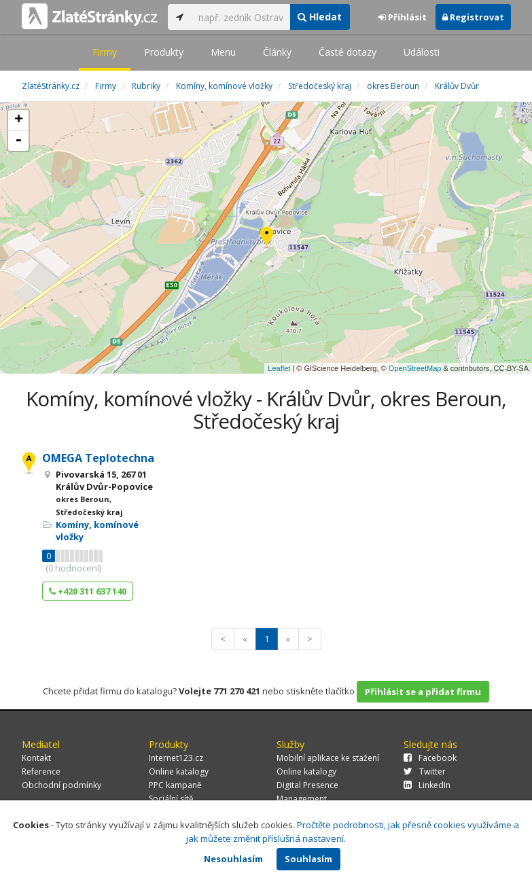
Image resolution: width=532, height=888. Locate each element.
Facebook (430, 758)
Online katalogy (179, 771)
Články (277, 52)
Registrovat (473, 17)
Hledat (320, 16)
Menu (223, 52)
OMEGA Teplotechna (98, 457)
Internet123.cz (176, 758)
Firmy (104, 52)
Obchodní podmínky (61, 785)
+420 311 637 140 (87, 591)
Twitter (425, 771)
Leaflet (279, 368)
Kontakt (36, 758)
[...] (241, 17)
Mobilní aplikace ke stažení (328, 758)
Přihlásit (402, 17)
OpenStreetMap (415, 368)
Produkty (163, 52)
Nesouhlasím (233, 859)
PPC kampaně (175, 785)
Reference (41, 771)
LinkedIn (427, 785)
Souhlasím (308, 859)
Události (422, 52)
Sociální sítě (171, 798)
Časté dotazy (347, 52)
